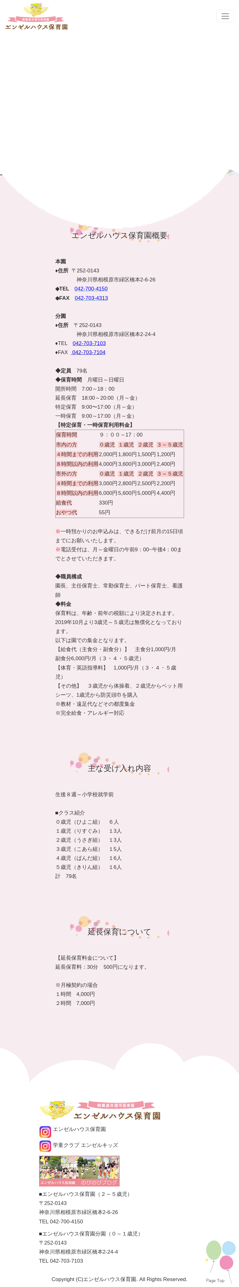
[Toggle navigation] (225, 16)
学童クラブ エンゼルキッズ (78, 1145)
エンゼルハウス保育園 (72, 1129)
